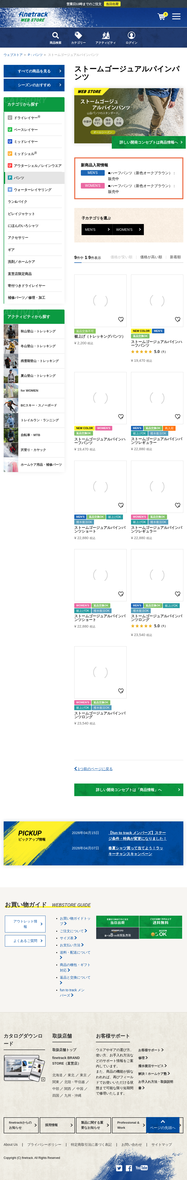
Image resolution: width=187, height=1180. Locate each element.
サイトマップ (161, 1144)
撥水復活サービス (152, 1066)
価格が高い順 (151, 257)
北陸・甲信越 (74, 1082)
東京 (83, 1075)
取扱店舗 (62, 1036)
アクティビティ (106, 37)
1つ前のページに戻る (93, 769)
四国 (55, 1095)
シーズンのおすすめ (40, 85)
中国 (79, 1089)
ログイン (131, 37)
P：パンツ (35, 55)
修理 (143, 1058)
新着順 (175, 257)
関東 (55, 1082)
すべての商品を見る (40, 71)
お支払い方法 (72, 945)
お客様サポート (113, 1036)
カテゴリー (78, 37)
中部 (55, 1089)
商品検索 (55, 37)
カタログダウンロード (23, 1039)
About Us (11, 1144)
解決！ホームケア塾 (154, 1074)
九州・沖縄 (72, 1095)
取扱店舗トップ (64, 1050)
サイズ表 (68, 938)
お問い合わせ (132, 1144)
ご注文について (73, 931)
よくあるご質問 (28, 941)
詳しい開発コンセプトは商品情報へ (151, 142)
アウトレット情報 (28, 924)
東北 (71, 1075)
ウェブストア (13, 55)
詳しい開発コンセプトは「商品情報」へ (138, 790)
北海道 (57, 1075)
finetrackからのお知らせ (35, 491)
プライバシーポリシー (44, 1144)
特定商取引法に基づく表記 (91, 1144)
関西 (67, 1089)
